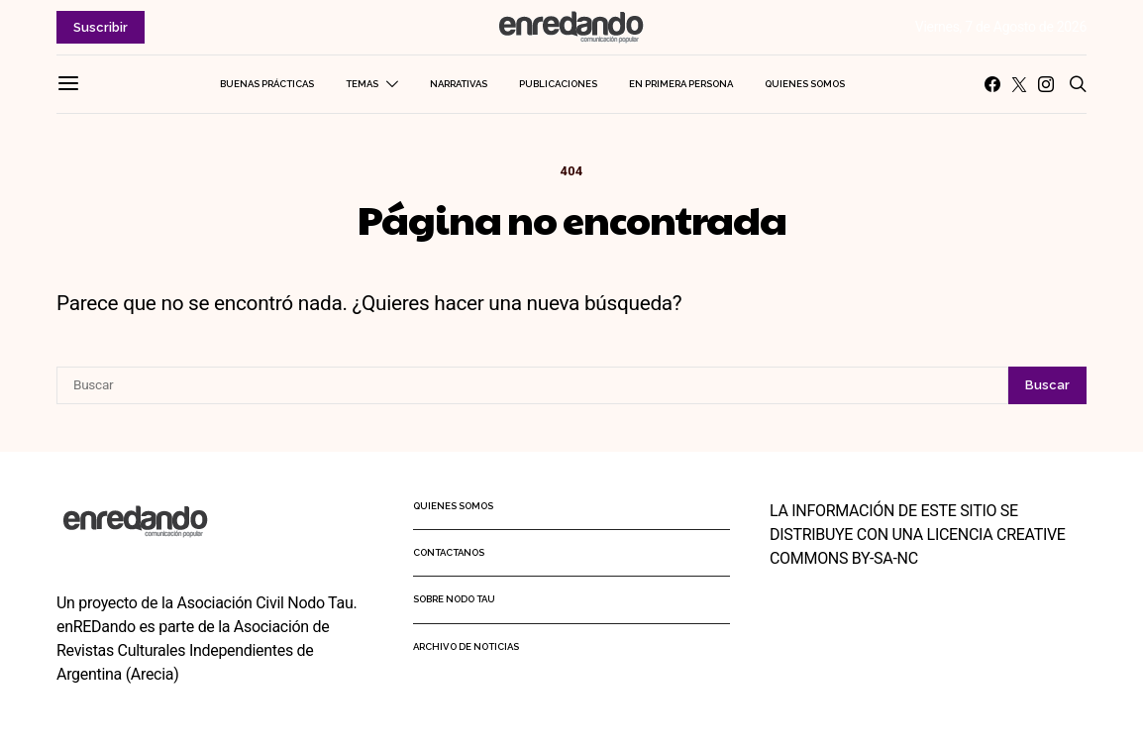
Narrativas (458, 83)
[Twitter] (1019, 84)
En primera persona (681, 83)
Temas (362, 83)
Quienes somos (805, 83)
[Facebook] (992, 84)
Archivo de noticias (466, 646)
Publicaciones (558, 83)
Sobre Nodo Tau (454, 598)
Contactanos (448, 552)
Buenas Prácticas (267, 83)
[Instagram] (1046, 84)
